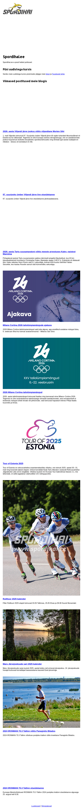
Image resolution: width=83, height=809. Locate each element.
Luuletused (35, 806)
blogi (48, 74)
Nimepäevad (47, 806)
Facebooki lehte (58, 74)
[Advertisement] (41, 34)
